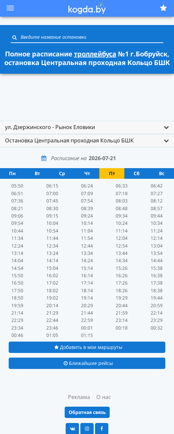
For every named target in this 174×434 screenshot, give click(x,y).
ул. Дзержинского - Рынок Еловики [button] (50, 127)
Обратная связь (87, 412)
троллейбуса (95, 53)
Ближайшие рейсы (88, 363)
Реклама (79, 397)
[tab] (87, 127)
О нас (103, 397)
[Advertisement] (87, 94)
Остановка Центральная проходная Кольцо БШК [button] (69, 140)
